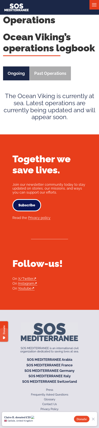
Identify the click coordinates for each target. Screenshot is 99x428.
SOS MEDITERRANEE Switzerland (49, 382)
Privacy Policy (49, 409)
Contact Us (49, 404)
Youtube (25, 288)
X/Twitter (25, 279)
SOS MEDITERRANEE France (49, 365)
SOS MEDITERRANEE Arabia (49, 360)
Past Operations (50, 73)
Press (49, 390)
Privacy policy (39, 218)
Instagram (26, 283)
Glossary (49, 399)
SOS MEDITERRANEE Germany (49, 371)
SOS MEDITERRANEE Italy (49, 376)
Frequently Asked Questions (49, 394)
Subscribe (26, 205)
